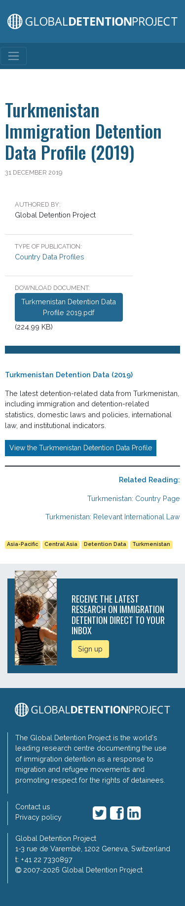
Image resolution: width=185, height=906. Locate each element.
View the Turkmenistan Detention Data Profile (80, 448)
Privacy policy (38, 817)
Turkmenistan (151, 544)
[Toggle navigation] (13, 56)
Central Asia (60, 544)
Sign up (90, 649)
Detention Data (105, 544)
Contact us (32, 806)
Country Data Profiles (49, 257)
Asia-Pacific (22, 544)
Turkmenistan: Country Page (133, 498)
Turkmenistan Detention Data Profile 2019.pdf (68, 307)
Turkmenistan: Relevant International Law (112, 516)
